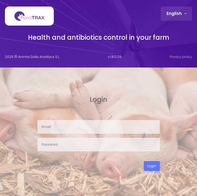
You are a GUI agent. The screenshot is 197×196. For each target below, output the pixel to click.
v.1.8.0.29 (114, 56)
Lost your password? (54, 166)
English (175, 13)
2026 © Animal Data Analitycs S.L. (32, 56)
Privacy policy (181, 56)
